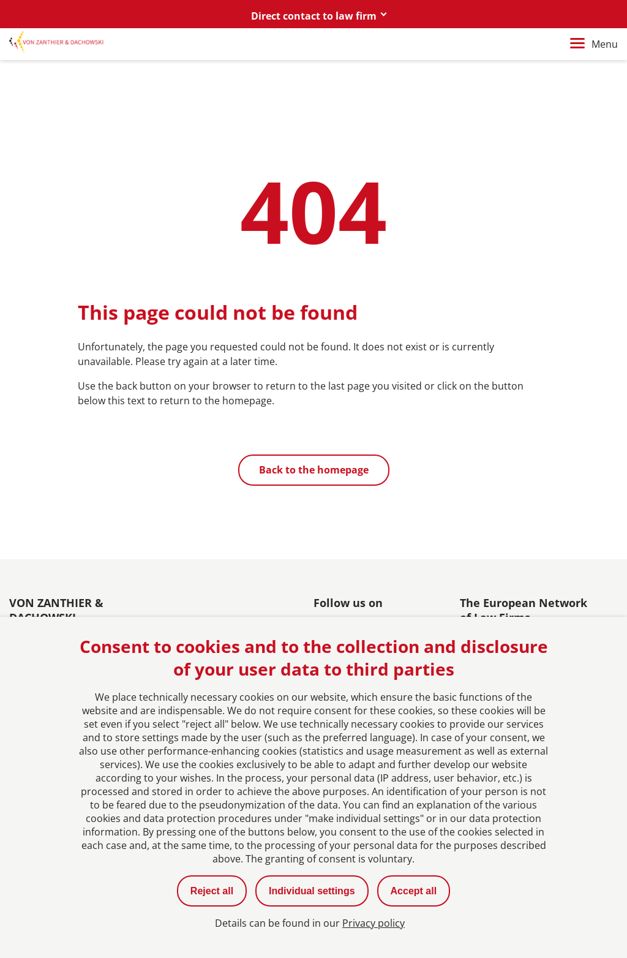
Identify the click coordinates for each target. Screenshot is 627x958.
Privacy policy (373, 923)
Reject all (211, 891)
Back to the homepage (314, 470)
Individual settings (312, 891)
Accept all (414, 891)
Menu (594, 44)
